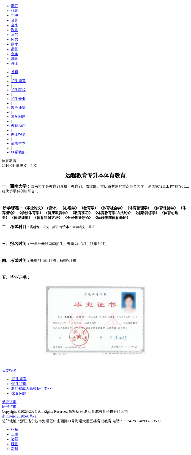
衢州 (14, 49)
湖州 (14, 59)
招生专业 (18, 99)
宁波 (14, 15)
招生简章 (18, 81)
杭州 (14, 11)
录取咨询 (9, 402)
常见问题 (18, 116)
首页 (14, 72)
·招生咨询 (19, 384)
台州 (14, 20)
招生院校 (18, 90)
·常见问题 (19, 393)
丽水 (14, 44)
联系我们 (18, 152)
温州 (14, 30)
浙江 (14, 6)
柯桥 (14, 429)
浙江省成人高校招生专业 (31, 388)
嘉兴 (14, 35)
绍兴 (14, 39)
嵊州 (14, 444)
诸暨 (14, 439)
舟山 (14, 63)
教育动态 (18, 125)
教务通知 (18, 108)
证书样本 (18, 143)
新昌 (14, 449)
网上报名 (18, 134)
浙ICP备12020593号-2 (19, 416)
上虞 (14, 434)
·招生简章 (19, 379)
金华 (14, 25)
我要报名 (9, 370)
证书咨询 (9, 407)
